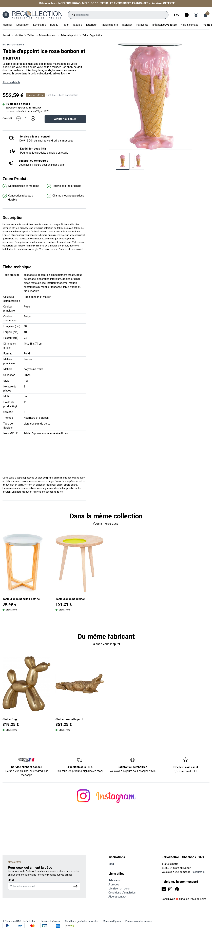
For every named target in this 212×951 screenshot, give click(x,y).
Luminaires (39, 24)
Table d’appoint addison (70, 599)
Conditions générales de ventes (81, 921)
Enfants (156, 24)
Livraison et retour (119, 888)
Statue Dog (10, 719)
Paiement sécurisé (51, 921)
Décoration (22, 24)
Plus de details (11, 82)
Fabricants (114, 880)
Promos (207, 24)
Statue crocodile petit (69, 719)
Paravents (142, 24)
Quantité (7, 118)
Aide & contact (189, 24)
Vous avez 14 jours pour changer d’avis (133, 771)
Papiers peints (109, 24)
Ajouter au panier (65, 119)
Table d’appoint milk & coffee (21, 599)
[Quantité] (25, 118)
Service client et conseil (34, 136)
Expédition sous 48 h (33, 148)
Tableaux (127, 24)
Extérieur (91, 24)
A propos (113, 884)
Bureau (54, 24)
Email (11, 880)
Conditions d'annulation (122, 892)
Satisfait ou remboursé (33, 160)
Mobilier (7, 24)
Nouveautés (169, 24)
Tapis (65, 24)
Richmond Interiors (14, 44)
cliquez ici (199, 872)
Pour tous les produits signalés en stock (79, 771)
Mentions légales (112, 921)
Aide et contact (117, 896)
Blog (176, 14)
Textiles (77, 24)
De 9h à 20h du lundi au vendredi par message (26, 773)
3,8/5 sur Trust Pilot (185, 771)
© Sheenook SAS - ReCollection (19, 921)
